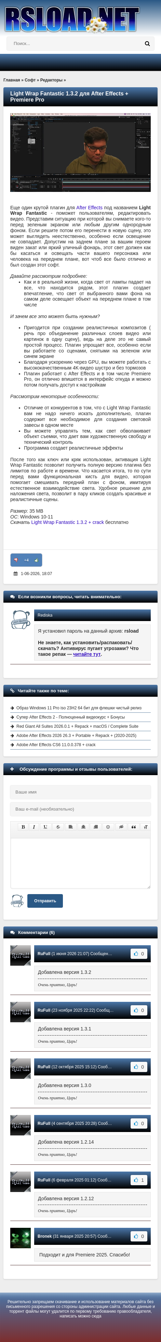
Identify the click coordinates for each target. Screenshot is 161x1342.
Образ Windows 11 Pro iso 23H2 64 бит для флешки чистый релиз (79, 708)
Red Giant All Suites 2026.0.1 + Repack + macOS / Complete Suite (77, 726)
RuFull (44, 953)
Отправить (45, 901)
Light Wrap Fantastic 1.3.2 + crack (67, 522)
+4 (26, 560)
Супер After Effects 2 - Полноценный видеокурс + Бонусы (70, 717)
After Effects (89, 207)
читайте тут (87, 654)
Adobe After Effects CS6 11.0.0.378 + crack (56, 744)
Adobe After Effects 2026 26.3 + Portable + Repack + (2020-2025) (76, 735)
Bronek (45, 1236)
